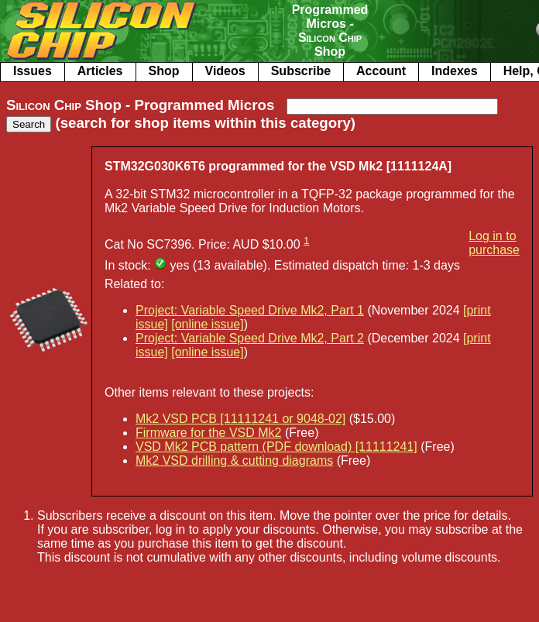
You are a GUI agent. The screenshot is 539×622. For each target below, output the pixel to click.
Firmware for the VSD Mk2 (208, 432)
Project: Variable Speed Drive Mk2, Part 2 (250, 338)
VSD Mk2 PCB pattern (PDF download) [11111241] (276, 446)
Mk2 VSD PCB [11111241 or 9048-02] (240, 418)
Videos (225, 70)
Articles (100, 70)
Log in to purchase (494, 242)
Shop (164, 70)
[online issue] (207, 324)
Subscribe (301, 70)
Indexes (454, 70)
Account (381, 70)
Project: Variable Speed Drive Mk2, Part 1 (250, 310)
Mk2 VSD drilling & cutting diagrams (234, 460)
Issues (32, 70)
